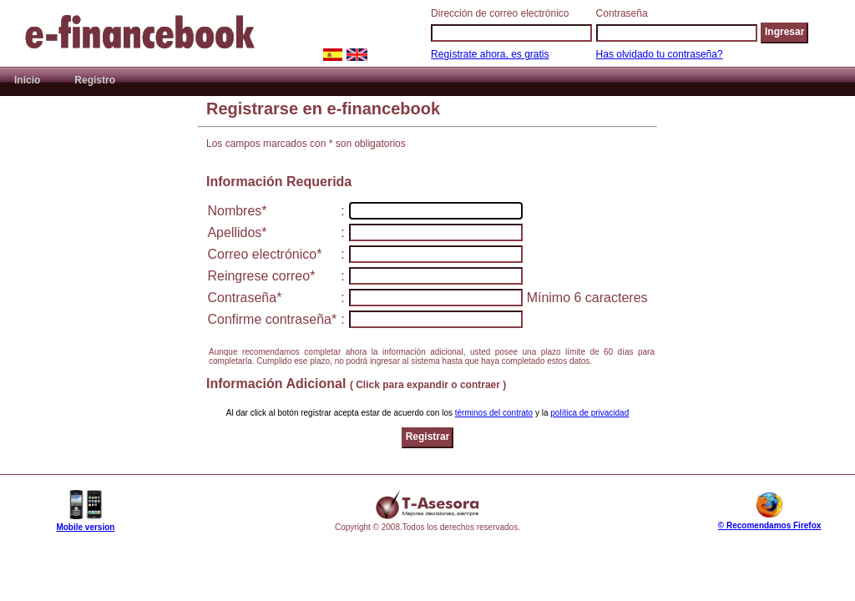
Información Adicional (356, 383)
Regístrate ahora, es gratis (490, 54)
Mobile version (85, 527)
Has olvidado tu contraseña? (659, 54)
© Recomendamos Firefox (770, 525)
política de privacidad (589, 412)
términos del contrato (494, 412)
